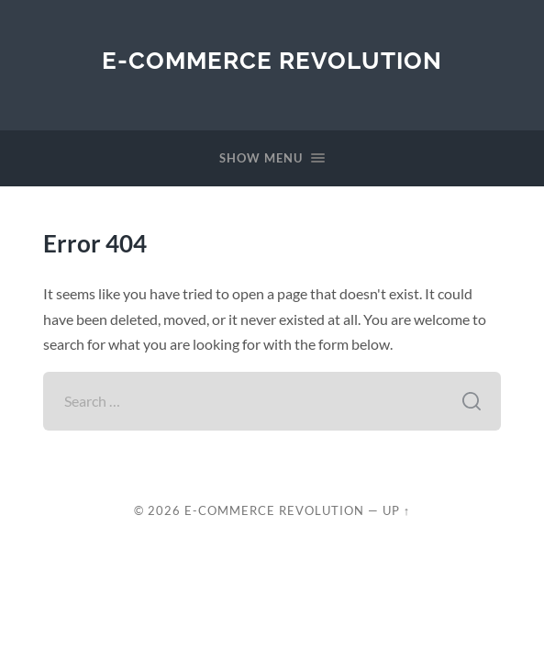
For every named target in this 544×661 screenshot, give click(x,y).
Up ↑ (396, 510)
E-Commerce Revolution (272, 60)
